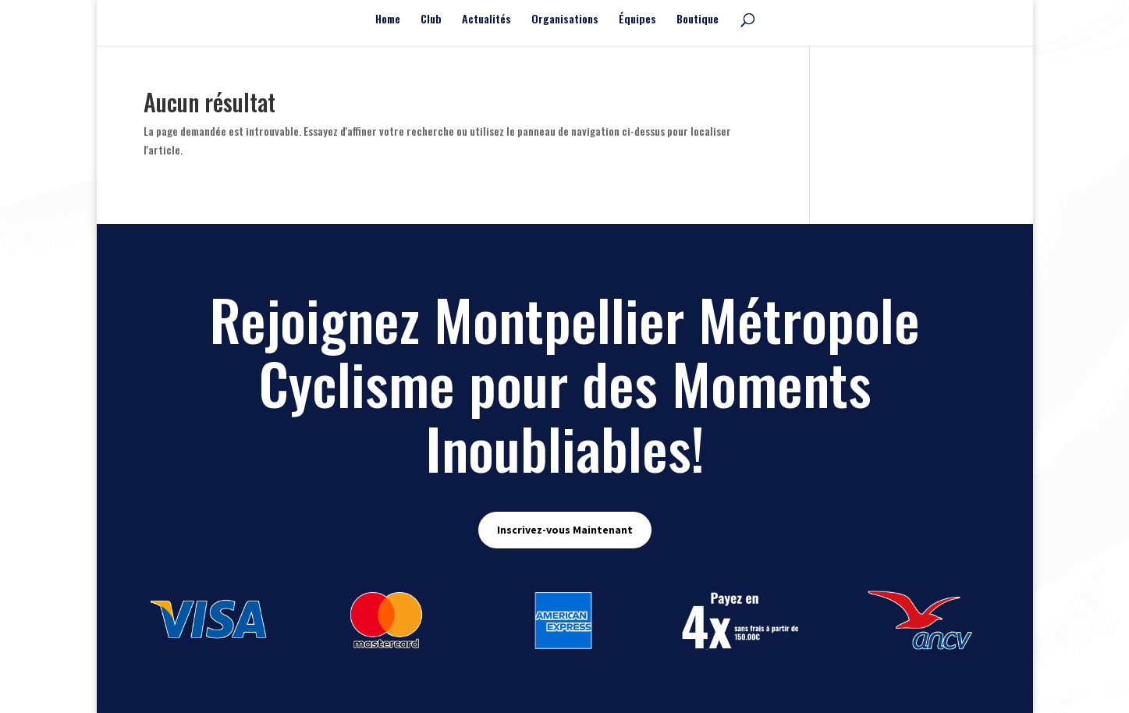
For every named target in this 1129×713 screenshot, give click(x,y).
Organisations (564, 20)
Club (431, 20)
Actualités (486, 20)
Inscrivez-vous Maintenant (565, 530)
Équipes (637, 20)
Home (387, 20)
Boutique (697, 20)
